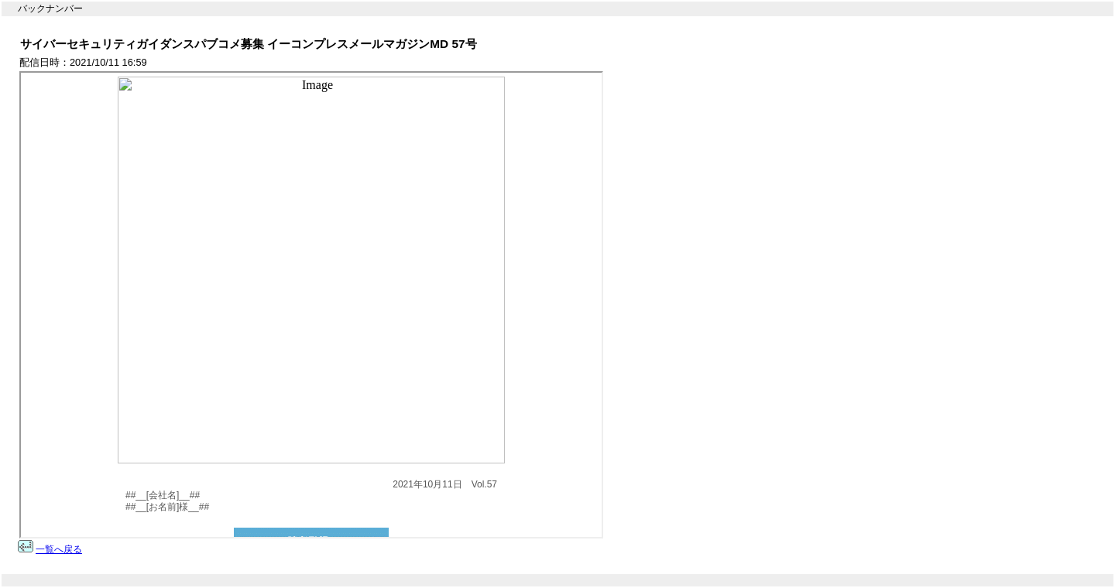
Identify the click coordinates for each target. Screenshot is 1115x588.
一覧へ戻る (59, 549)
